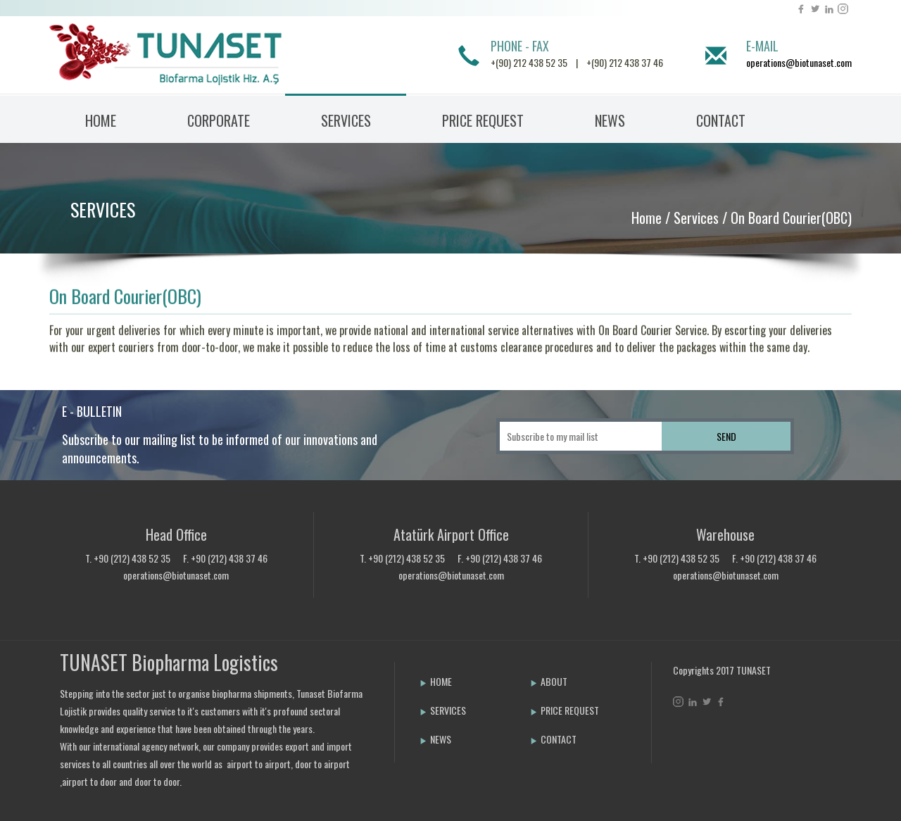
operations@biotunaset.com (799, 62)
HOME (100, 120)
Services (696, 217)
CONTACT (720, 120)
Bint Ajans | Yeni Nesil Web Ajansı (696, 738)
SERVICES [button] (346, 120)
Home (646, 217)
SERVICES (102, 209)
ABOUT (548, 681)
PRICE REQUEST (483, 120)
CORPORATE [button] (218, 120)
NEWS (610, 120)
